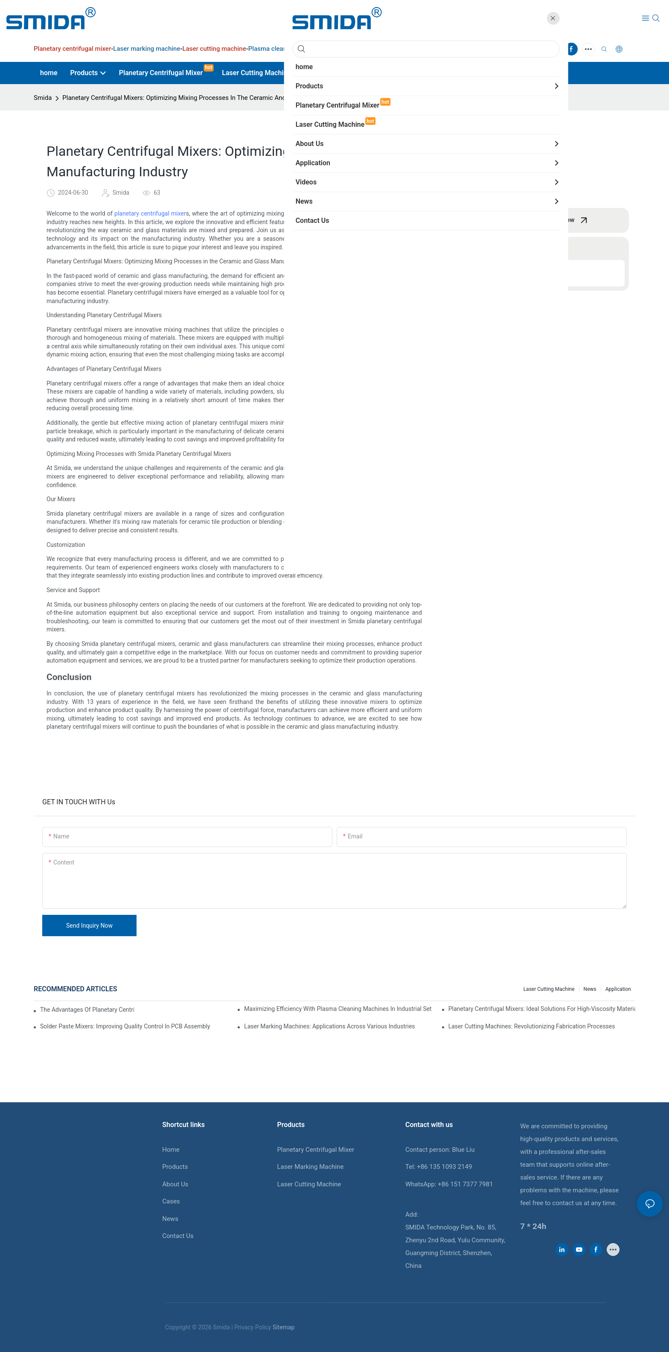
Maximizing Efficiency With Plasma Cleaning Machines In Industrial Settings (337, 1008)
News (590, 989)
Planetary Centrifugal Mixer (315, 1149)
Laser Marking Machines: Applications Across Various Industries (329, 1026)
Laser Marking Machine (310, 1167)
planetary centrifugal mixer (150, 213)
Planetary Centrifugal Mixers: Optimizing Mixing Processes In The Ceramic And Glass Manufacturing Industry (216, 98)
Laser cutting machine (549, 989)
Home (170, 1149)
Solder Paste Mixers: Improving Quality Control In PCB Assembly (125, 1026)
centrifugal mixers (350, 222)
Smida (43, 98)
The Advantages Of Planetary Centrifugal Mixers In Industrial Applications (87, 1009)
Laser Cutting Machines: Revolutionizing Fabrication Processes (531, 1026)
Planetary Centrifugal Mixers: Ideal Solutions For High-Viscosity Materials (541, 1008)
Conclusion (479, 273)
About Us (175, 1184)
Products (175, 1167)
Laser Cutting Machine (309, 1184)
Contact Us (178, 1236)
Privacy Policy (252, 1327)
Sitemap (283, 1327)
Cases (171, 1201)
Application (618, 989)
